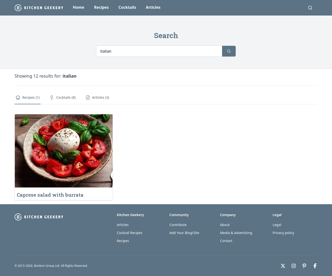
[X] (283, 265)
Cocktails (127, 7)
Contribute (178, 224)
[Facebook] (315, 265)
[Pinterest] (304, 265)
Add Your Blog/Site (184, 232)
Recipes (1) (28, 97)
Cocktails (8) (62, 97)
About (225, 224)
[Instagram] (293, 265)
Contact (226, 240)
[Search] (310, 7)
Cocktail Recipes (129, 232)
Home (78, 7)
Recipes (101, 7)
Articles (153, 7)
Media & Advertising (236, 232)
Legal (277, 224)
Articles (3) (97, 97)
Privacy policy (283, 232)
